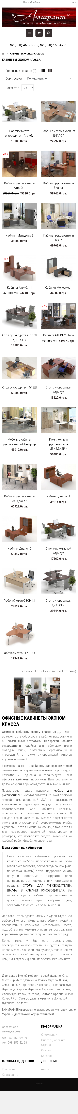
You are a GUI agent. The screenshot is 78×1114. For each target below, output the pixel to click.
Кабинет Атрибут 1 (19, 287)
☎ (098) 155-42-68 (54, 45)
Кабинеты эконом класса (27, 53)
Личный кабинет (32, 2)
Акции (45, 1069)
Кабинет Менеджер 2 (19, 235)
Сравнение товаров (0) (20, 70)
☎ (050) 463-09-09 (24, 45)
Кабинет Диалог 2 (19, 548)
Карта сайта (10, 1074)
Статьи (46, 1050)
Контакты (8, 1069)
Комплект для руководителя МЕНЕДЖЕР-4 (58, 444)
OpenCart (39, 1084)
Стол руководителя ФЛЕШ (19, 387)
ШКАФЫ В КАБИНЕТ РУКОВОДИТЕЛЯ (35, 890)
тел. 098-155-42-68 (14, 1042)
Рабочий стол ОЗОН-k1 (19, 600)
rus (74, 2)
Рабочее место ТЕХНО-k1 (19, 653)
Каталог (46, 1055)
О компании (49, 1034)
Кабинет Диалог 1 (58, 496)
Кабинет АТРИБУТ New (58, 335)
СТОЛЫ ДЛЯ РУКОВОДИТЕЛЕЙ (47, 885)
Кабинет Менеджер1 (58, 287)
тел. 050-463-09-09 (14, 1038)
